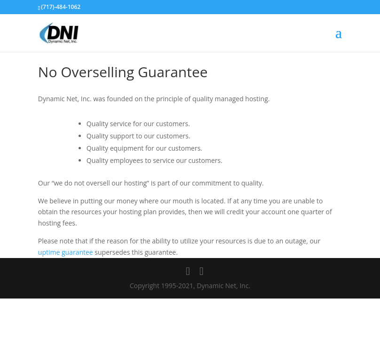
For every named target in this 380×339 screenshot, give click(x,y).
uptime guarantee (65, 252)
